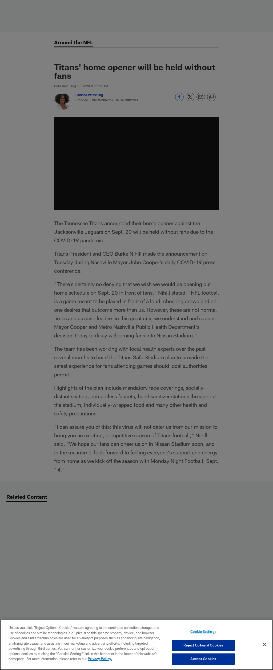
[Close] (264, 644)
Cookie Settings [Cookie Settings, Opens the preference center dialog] (203, 631)
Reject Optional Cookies (203, 645)
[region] (136, 645)
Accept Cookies (203, 659)
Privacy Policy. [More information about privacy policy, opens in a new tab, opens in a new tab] (100, 659)
